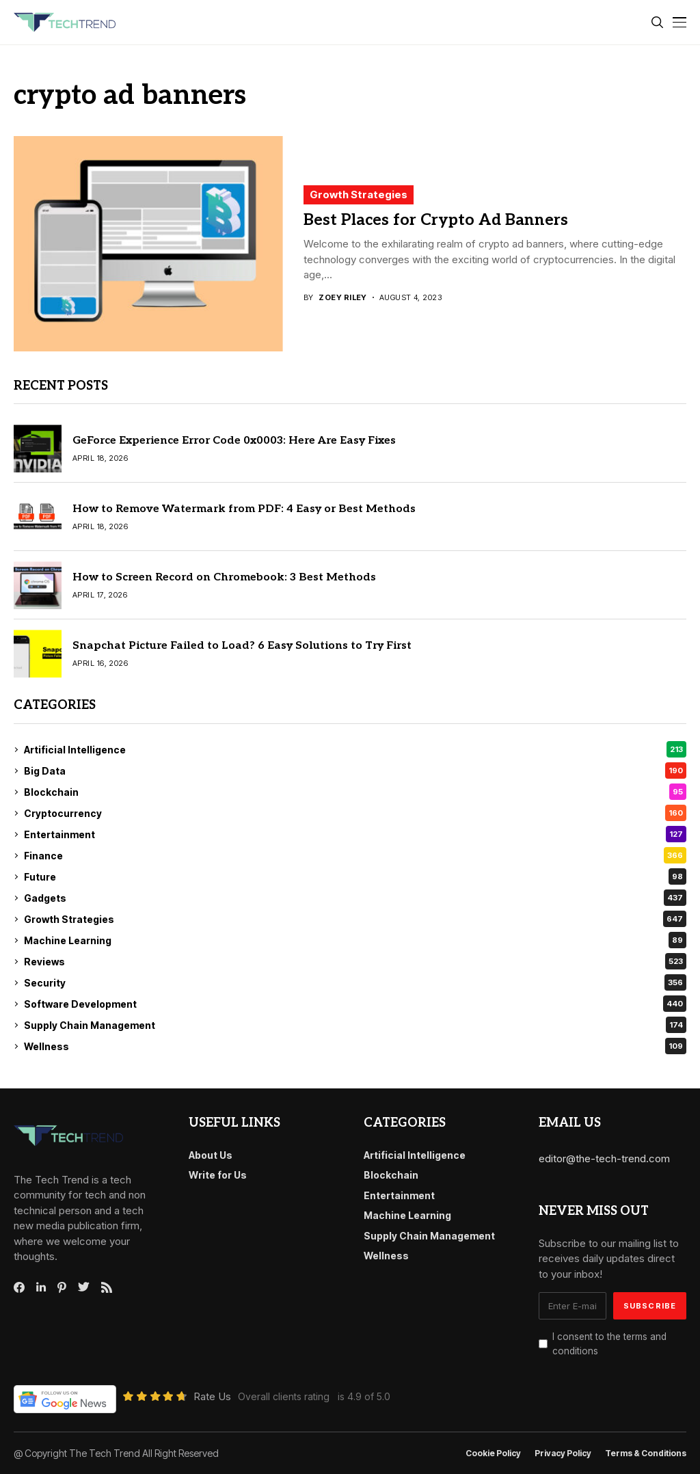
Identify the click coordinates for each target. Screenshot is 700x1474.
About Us (210, 1155)
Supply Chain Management (355, 1025)
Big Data (355, 770)
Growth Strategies (358, 194)
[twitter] (84, 1287)
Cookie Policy (493, 1453)
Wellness (355, 1046)
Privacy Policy (563, 1453)
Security (355, 982)
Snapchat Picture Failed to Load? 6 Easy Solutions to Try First (242, 645)
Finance (355, 855)
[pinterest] (61, 1287)
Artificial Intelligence (355, 749)
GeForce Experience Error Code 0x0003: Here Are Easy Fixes (234, 440)
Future (355, 876)
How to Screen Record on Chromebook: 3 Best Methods (224, 577)
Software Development (355, 1003)
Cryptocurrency (355, 813)
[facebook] (19, 1287)
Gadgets (355, 897)
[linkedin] (41, 1287)
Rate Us (212, 1396)
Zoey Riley (342, 297)
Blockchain (355, 791)
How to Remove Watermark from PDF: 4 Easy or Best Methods (244, 508)
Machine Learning (355, 940)
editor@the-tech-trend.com (604, 1158)
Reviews (355, 961)
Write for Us (218, 1175)
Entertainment (355, 834)
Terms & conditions (645, 1453)
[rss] (106, 1287)
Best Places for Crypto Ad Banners (436, 220)
